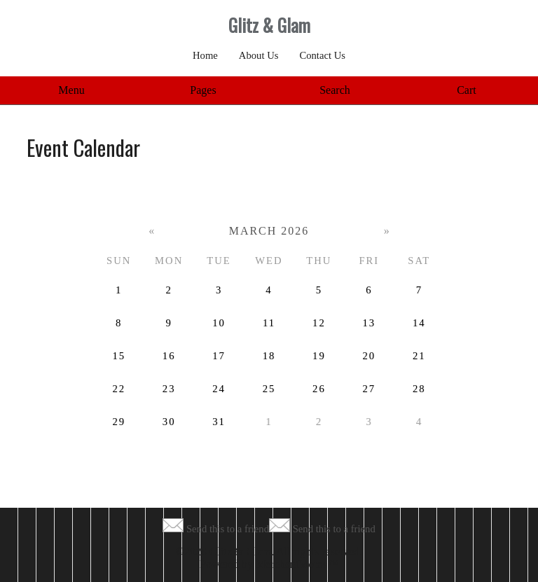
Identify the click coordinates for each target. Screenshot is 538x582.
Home (205, 55)
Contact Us (322, 55)
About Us (259, 55)
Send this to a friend (227, 528)
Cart (466, 90)
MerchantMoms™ (297, 564)
